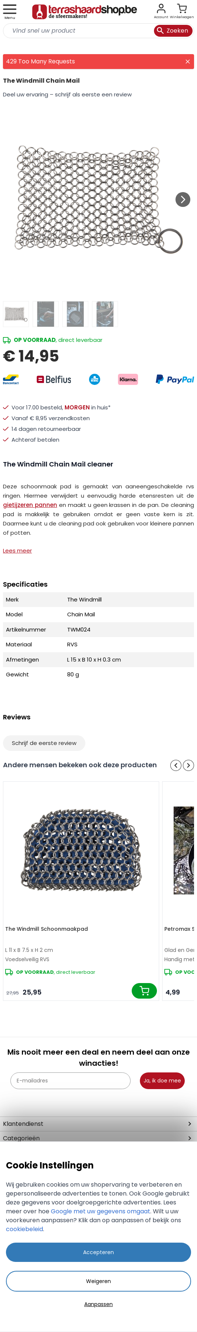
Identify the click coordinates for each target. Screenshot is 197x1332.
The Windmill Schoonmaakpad (46, 929)
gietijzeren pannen (30, 505)
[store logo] (84, 12)
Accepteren (98, 1252)
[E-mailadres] (70, 1080)
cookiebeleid (24, 1229)
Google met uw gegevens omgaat (100, 1211)
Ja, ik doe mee (162, 1080)
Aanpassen (98, 1304)
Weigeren (98, 1281)
